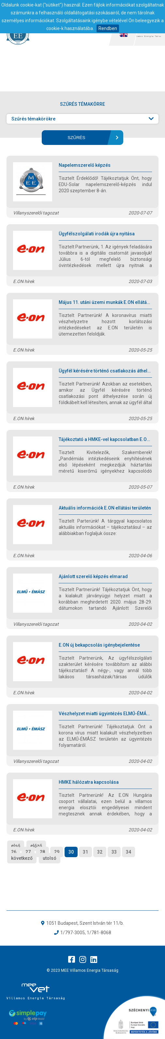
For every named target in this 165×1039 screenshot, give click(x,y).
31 (85, 852)
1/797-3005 (72, 932)
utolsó (49, 858)
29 (56, 852)
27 (28, 852)
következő (22, 858)
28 (42, 852)
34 (128, 852)
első (15, 845)
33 (114, 852)
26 (13, 852)
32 (99, 852)
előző (36, 845)
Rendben (107, 28)
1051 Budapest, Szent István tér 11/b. (85, 923)
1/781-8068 (99, 932)
